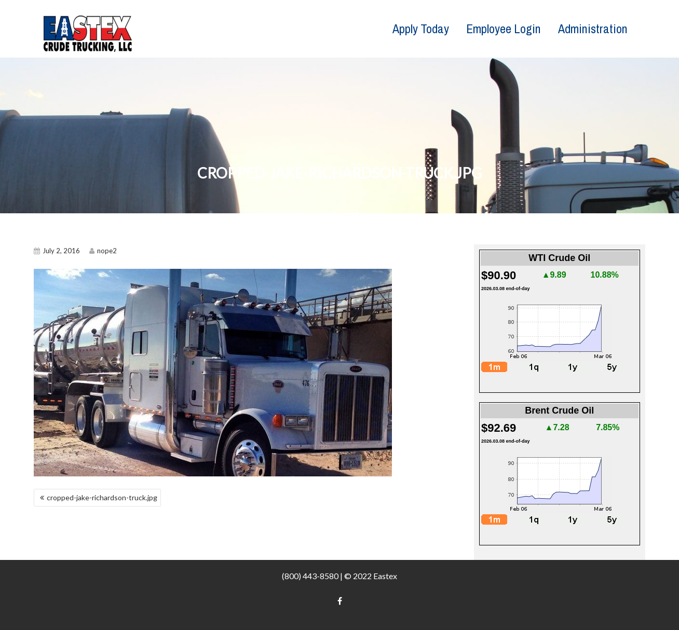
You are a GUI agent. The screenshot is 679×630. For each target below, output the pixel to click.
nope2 (103, 250)
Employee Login (503, 28)
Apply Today (420, 28)
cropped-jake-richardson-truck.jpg (102, 497)
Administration (593, 28)
